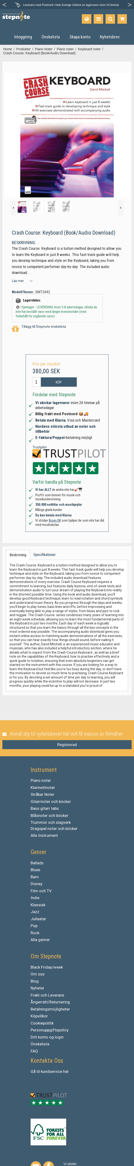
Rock (35, 932)
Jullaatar (38, 918)
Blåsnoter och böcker (49, 815)
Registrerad (67, 745)
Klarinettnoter (43, 787)
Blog (35, 981)
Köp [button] (59, 382)
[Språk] (86, 19)
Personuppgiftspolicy (50, 1030)
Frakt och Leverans (47, 995)
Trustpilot (39, 447)
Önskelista (40, 1044)
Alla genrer (40, 939)
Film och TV (41, 890)
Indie (35, 897)
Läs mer (18, 281)
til (38, 1071)
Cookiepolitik (42, 1023)
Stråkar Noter (42, 794)
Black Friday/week (47, 967)
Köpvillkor (39, 1016)
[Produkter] (98, 19)
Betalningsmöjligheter (50, 1009)
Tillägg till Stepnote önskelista (39, 329)
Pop (34, 925)
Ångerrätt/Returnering (50, 1002)
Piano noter (41, 780)
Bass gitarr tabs (45, 808)
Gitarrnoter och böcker (51, 801)
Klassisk (38, 904)
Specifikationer (44, 554)
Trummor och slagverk (51, 822)
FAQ (34, 1051)
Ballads (37, 863)
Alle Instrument (44, 835)
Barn (35, 876)
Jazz (35, 911)
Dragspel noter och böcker (54, 828)
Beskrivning (17, 555)
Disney (36, 883)
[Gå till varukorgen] (122, 19)
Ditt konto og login (47, 1037)
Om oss (38, 974)
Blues (35, 869)
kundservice (51, 1071)
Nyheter (37, 988)
